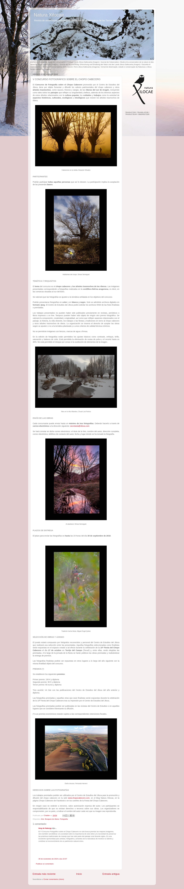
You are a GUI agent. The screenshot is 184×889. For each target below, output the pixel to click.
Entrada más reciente (44, 874)
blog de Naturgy (45, 828)
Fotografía (64, 819)
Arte (42, 819)
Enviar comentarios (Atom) (54, 879)
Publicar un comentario (45, 864)
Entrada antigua (110, 874)
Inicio (79, 874)
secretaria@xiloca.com (79, 426)
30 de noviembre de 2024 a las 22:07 (52, 859)
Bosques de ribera (52, 819)
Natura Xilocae (49, 15)
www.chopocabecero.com (78, 798)
